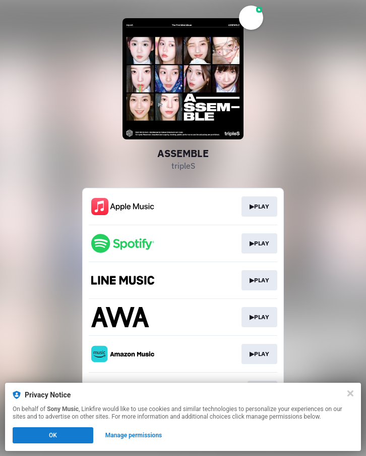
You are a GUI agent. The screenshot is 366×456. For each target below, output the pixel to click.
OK (53, 435)
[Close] (350, 393)
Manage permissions (133, 435)
